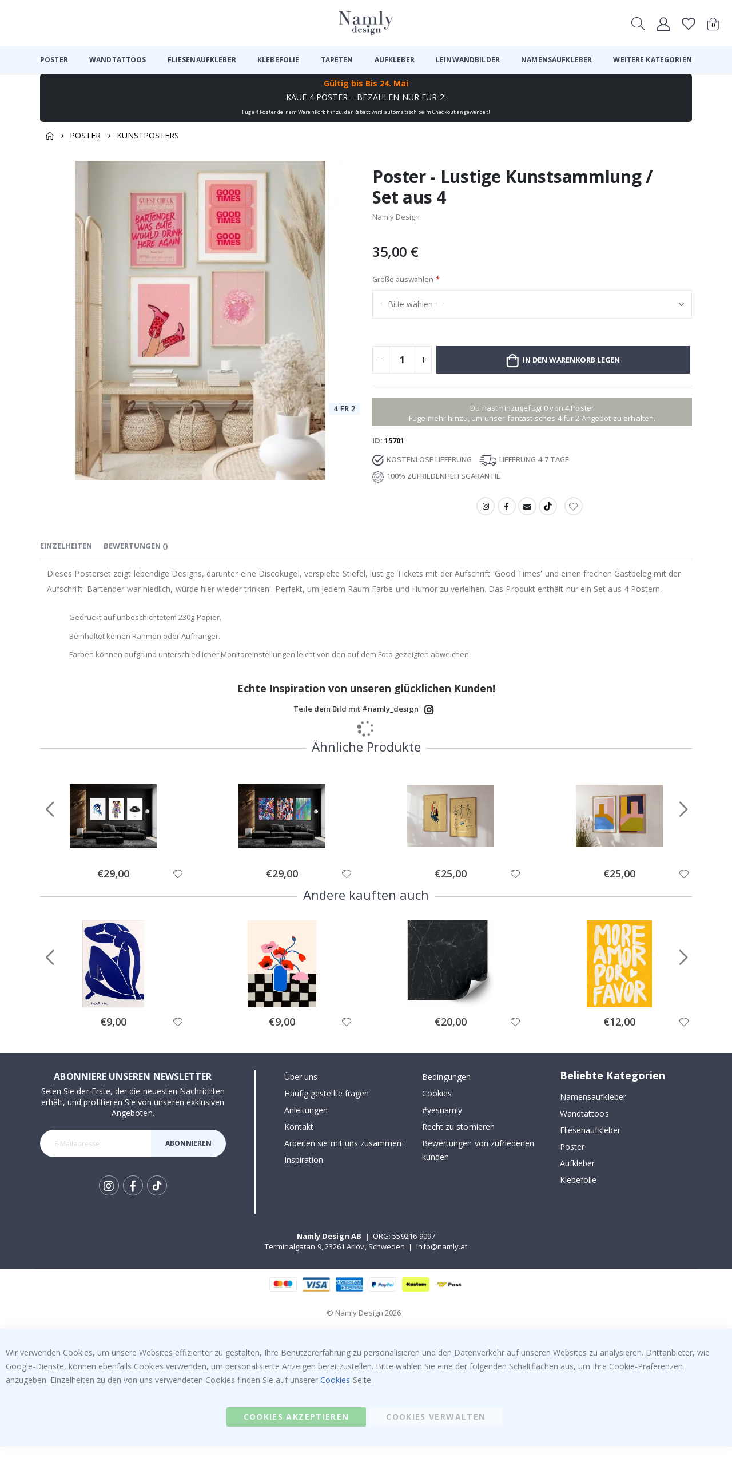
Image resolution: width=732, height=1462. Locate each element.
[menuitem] (54, 60)
